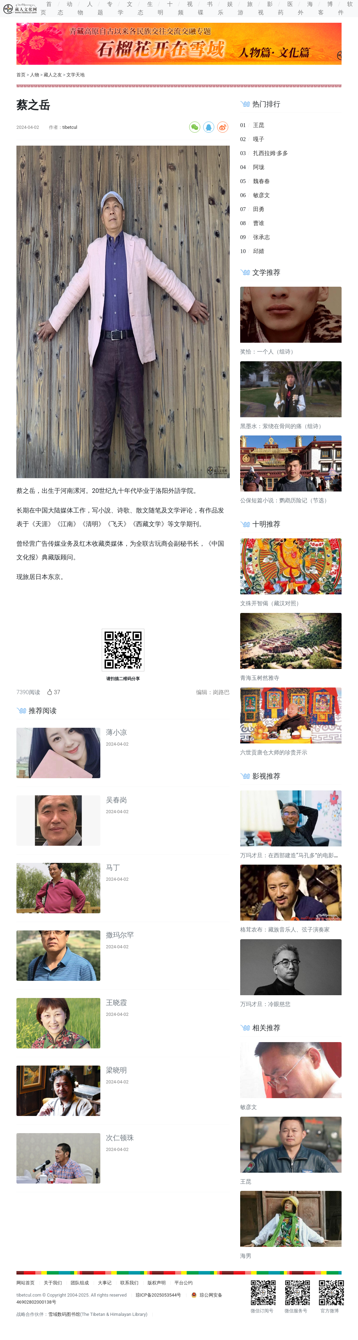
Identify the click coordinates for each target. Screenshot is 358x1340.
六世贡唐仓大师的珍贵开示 (273, 752)
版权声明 (157, 1282)
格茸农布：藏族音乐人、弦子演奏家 (285, 929)
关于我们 (53, 1282)
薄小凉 (116, 732)
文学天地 (75, 74)
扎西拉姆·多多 (270, 153)
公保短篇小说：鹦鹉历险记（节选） (285, 500)
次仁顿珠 (120, 1137)
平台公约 (183, 1282)
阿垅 (258, 167)
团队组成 (80, 1282)
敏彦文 (261, 195)
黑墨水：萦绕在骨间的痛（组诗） (282, 426)
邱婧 (258, 251)
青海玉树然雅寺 (259, 678)
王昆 (258, 125)
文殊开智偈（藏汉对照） (271, 603)
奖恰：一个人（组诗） (268, 351)
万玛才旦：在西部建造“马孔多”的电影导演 (292, 855)
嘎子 (258, 139)
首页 (21, 74)
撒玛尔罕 (120, 935)
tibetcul (70, 127)
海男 (245, 1255)
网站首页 (25, 1282)
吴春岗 (116, 800)
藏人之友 (53, 74)
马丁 (113, 867)
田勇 (258, 209)
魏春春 (261, 181)
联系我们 (129, 1282)
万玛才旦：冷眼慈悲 (265, 1004)
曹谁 (258, 223)
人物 (34, 74)
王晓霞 (116, 1002)
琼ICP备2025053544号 (158, 1295)
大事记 (105, 1282)
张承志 (261, 237)
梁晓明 (116, 1070)
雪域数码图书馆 (64, 1314)
